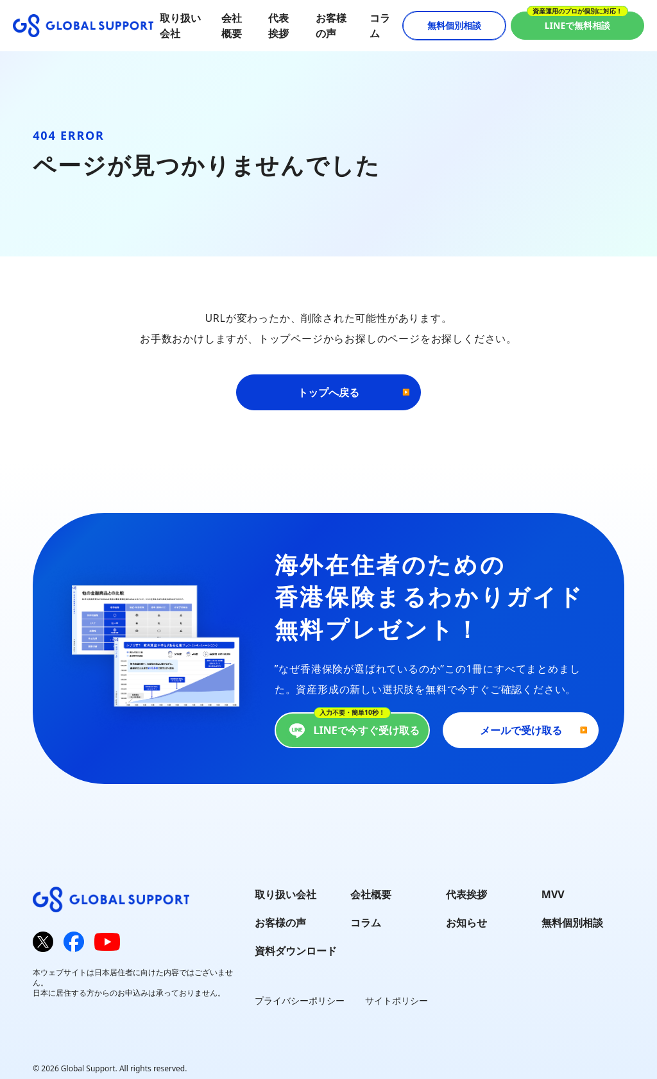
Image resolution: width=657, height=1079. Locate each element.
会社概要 (370, 894)
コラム (365, 923)
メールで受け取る (521, 730)
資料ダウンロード (296, 951)
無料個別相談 (454, 25)
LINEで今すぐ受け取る (353, 730)
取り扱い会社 (285, 894)
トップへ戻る (328, 392)
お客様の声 (280, 923)
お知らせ (466, 923)
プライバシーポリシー (300, 1000)
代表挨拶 (466, 894)
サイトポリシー (396, 1000)
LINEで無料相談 (578, 25)
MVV (553, 894)
